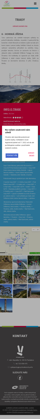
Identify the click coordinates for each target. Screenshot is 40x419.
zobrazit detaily (31, 154)
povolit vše (12, 155)
